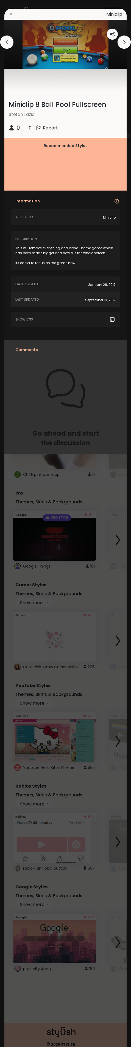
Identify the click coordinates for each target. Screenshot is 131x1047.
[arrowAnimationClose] (7, 42)
